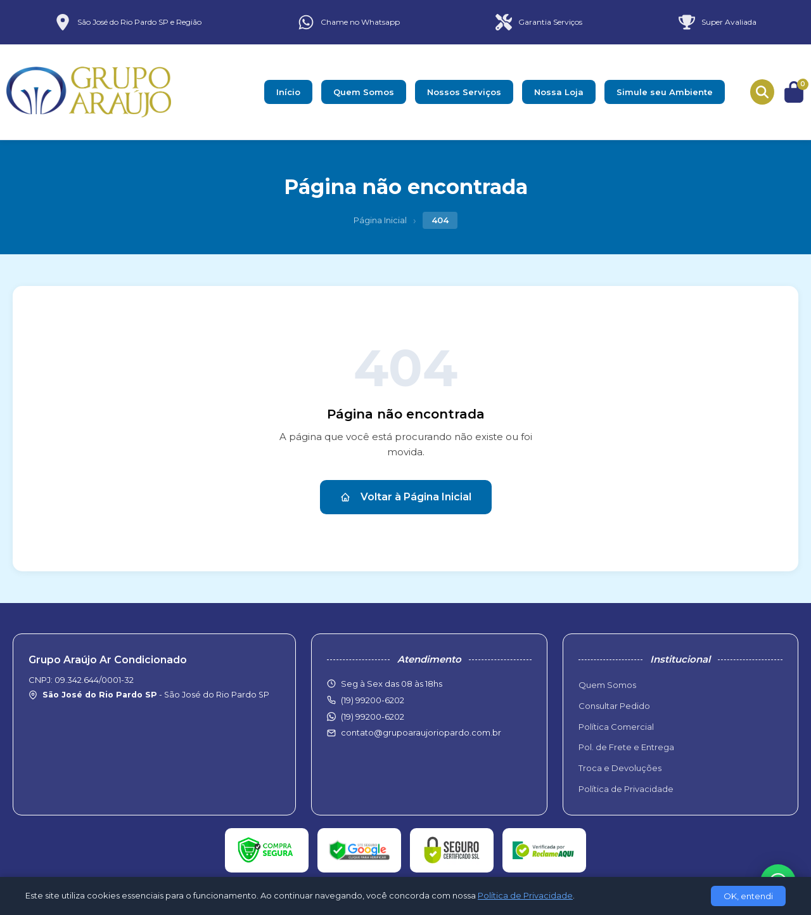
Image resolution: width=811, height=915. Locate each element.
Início (288, 92)
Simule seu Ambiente (664, 92)
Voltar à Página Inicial (405, 497)
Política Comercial (616, 727)
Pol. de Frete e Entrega (626, 747)
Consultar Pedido (614, 706)
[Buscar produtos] (762, 92)
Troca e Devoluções (619, 768)
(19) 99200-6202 (372, 716)
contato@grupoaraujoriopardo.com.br (421, 732)
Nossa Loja (559, 92)
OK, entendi (748, 896)
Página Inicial (380, 220)
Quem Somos (363, 92)
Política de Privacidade (626, 789)
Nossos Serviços (464, 92)
